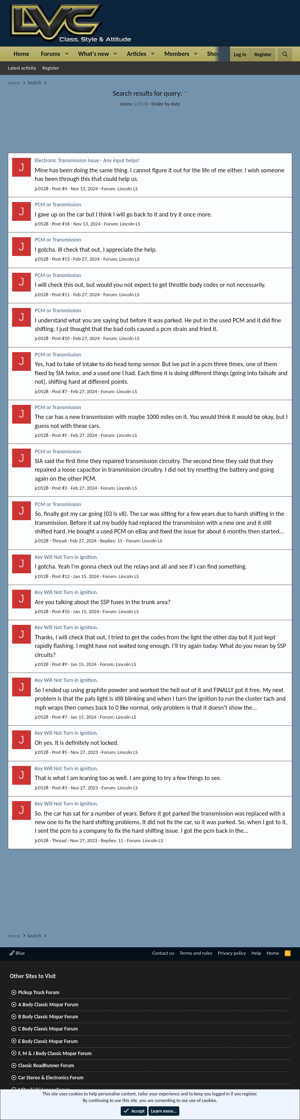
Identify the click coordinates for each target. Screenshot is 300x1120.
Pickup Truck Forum (38, 992)
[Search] (285, 54)
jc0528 (141, 104)
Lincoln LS (128, 188)
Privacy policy (232, 953)
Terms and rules (196, 953)
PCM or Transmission (58, 204)
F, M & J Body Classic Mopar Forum (55, 1053)
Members (176, 53)
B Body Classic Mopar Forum (48, 1017)
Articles (136, 53)
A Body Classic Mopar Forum (48, 1004)
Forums (50, 53)
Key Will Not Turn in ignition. (66, 557)
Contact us (163, 953)
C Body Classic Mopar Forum (48, 1029)
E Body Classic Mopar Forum (48, 1041)
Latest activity (22, 68)
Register (51, 68)
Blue (17, 953)
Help (256, 953)
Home (21, 53)
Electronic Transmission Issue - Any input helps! (87, 160)
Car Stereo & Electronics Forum (51, 1078)
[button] (66, 54)
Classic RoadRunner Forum (46, 1065)
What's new (93, 53)
